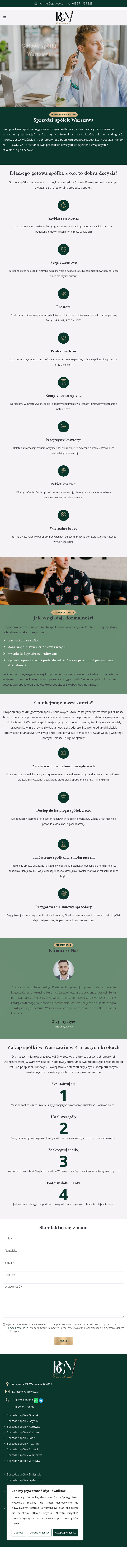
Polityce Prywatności (17, 1325)
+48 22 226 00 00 (23, 1404)
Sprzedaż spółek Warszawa (24, 1452)
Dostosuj (19, 1532)
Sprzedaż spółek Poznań (23, 1441)
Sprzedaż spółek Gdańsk (23, 1412)
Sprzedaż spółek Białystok (24, 1464)
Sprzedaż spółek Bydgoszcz (25, 1469)
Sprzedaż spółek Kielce (21, 1481)
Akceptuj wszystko (65, 1532)
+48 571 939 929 (22, 1397)
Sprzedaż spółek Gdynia (22, 1418)
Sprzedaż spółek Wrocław (23, 1458)
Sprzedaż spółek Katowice (23, 1424)
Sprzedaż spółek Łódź (21, 1435)
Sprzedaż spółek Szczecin (23, 1447)
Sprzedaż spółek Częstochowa (26, 1475)
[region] (45, 1512)
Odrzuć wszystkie (40, 1532)
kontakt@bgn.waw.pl (25, 1389)
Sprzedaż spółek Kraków (23, 1429)
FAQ (5, 1537)
